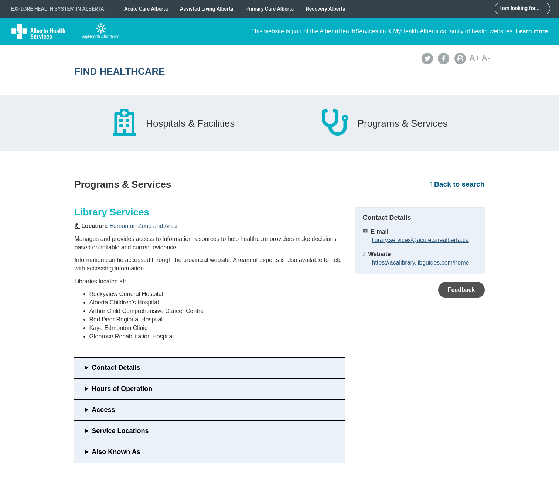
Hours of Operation (122, 388)
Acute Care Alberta (146, 9)
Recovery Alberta (325, 9)
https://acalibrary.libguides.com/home (420, 262)
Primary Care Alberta (269, 9)
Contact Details (116, 367)
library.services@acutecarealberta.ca (420, 240)
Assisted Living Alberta (207, 9)
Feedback (461, 290)
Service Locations (120, 430)
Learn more (532, 31)
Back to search (457, 184)
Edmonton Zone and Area (143, 226)
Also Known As (116, 452)
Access (103, 409)
